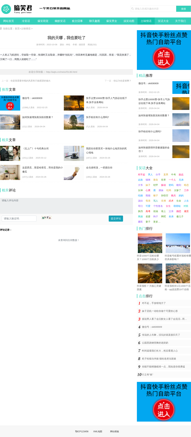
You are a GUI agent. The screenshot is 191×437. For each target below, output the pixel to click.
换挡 (140, 211)
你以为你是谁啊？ (122, 80)
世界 (163, 179)
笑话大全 (163, 21)
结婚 (140, 195)
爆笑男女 (111, 21)
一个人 (172, 179)
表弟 (171, 216)
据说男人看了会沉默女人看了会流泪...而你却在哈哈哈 (166, 319)
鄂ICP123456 (81, 431)
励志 (181, 174)
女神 (140, 190)
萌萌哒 (177, 206)
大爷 (140, 185)
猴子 (155, 195)
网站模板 (114, 431)
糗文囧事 (77, 21)
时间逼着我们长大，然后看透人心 (160, 350)
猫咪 (148, 179)
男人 (150, 174)
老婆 (148, 216)
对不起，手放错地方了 (154, 303)
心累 (148, 190)
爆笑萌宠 (43, 21)
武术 (171, 200)
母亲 (148, 200)
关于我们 (180, 21)
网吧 (163, 216)
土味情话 (146, 21)
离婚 (140, 216)
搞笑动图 (129, 21)
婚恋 (178, 211)
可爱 (148, 206)
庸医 (140, 221)
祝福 (155, 211)
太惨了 (177, 190)
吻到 (178, 185)
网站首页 (8, 21)
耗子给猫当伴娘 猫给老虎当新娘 (159, 358)
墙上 (163, 211)
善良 (155, 179)
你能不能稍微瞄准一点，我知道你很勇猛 (163, 366)
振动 (163, 185)
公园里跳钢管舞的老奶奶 (155, 342)
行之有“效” (147, 374)
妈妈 (181, 195)
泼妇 (140, 200)
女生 (168, 206)
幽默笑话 (60, 21)
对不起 (141, 174)
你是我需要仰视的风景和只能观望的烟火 (31, 80)
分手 (158, 174)
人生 (186, 200)
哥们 (140, 206)
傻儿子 (180, 216)
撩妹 (161, 190)
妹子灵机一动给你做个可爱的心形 (160, 311)
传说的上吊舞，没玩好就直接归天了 (161, 334)
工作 (186, 190)
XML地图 (97, 431)
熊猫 (148, 195)
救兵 (173, 195)
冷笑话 (26, 21)
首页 (17, 28)
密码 (171, 185)
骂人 (155, 200)
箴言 (186, 211)
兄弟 (181, 179)
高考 (148, 211)
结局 (168, 190)
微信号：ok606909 (152, 326)
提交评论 (116, 218)
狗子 (155, 216)
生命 (178, 200)
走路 (140, 179)
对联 (186, 206)
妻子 (148, 221)
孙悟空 (164, 195)
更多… (156, 221)
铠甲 (155, 185)
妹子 (148, 185)
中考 (173, 174)
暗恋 (186, 185)
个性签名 (158, 206)
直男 (165, 174)
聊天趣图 (94, 21)
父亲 (171, 211)
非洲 (163, 200)
